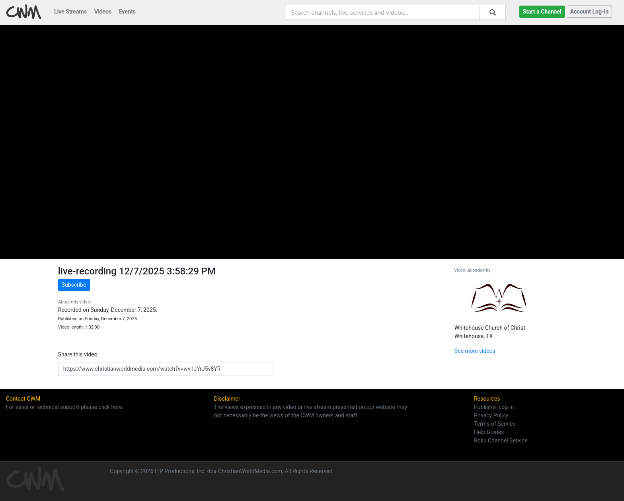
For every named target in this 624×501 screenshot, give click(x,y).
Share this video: (78, 354)
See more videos (474, 351)
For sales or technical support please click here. (64, 407)
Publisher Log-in (494, 407)
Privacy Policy (491, 415)
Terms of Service (495, 424)
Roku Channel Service (501, 440)
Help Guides (489, 432)
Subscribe (74, 285)
